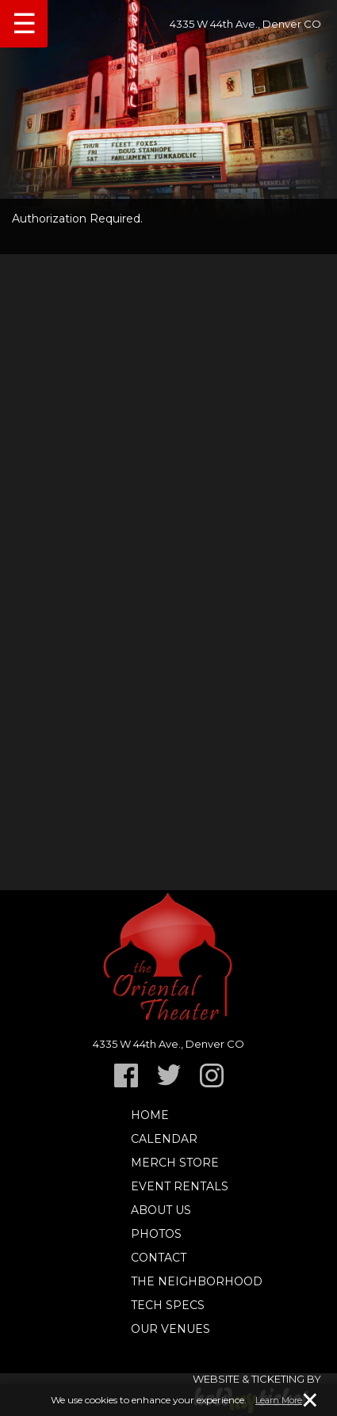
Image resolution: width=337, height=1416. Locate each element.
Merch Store (175, 1162)
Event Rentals (179, 1186)
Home (150, 1115)
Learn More (278, 1400)
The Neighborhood (196, 1281)
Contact (158, 1257)
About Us (161, 1210)
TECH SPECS (168, 1305)
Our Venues (170, 1329)
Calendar (164, 1139)
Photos (156, 1234)
